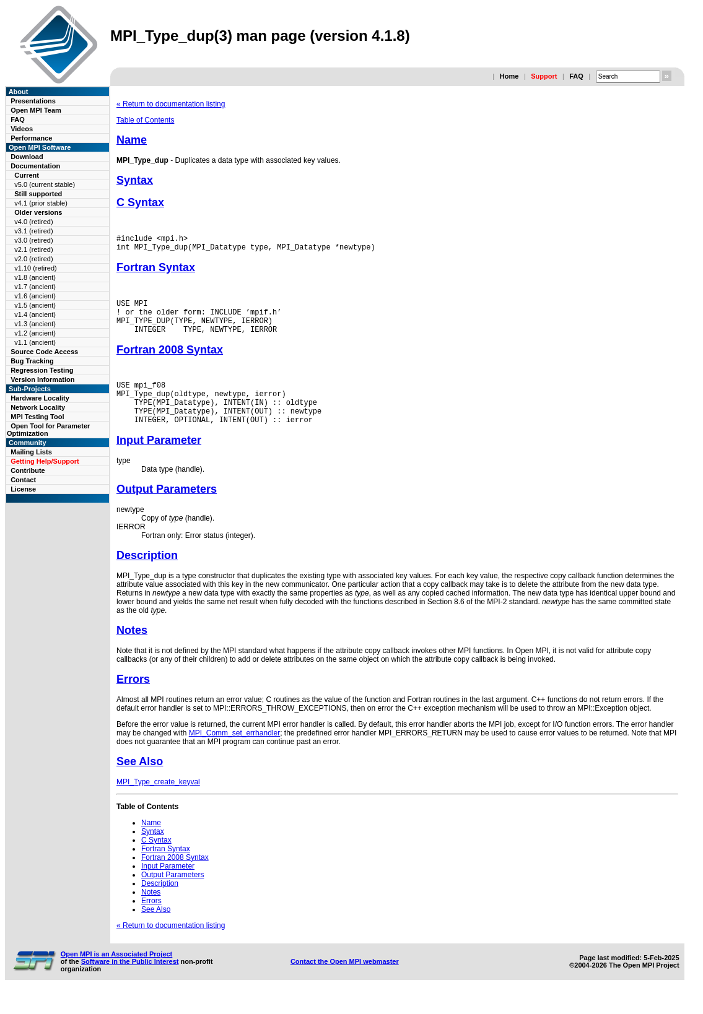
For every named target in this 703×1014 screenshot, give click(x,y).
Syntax (134, 180)
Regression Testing (42, 370)
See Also (139, 782)
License (23, 489)
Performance (31, 138)
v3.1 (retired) (33, 231)
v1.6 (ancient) (35, 296)
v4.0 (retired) (33, 221)
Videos (22, 128)
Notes (131, 650)
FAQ (576, 76)
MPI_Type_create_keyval (158, 802)
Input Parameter (158, 460)
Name (131, 140)
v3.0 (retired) (33, 240)
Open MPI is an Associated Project (117, 974)
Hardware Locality (40, 398)
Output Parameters (166, 509)
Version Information (42, 379)
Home (509, 76)
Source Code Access (44, 351)
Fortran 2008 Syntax (169, 361)
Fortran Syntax (155, 271)
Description (147, 576)
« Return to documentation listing (170, 104)
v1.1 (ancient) (35, 342)
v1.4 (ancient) (35, 314)
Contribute (28, 470)
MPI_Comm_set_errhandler (234, 753)
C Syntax (140, 202)
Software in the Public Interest (130, 982)
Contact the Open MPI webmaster (344, 982)
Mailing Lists (31, 452)
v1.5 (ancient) (35, 305)
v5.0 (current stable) (44, 184)
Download (27, 156)
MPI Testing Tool (37, 416)
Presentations (33, 101)
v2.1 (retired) (33, 249)
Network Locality (38, 407)
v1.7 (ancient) (35, 286)
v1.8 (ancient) (35, 277)
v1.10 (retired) (35, 268)
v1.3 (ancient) (35, 323)
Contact (23, 479)
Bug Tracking (32, 361)
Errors (133, 699)
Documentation (35, 166)
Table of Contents (145, 120)
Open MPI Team (36, 110)
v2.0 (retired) (33, 258)
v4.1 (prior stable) (41, 203)
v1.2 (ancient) (35, 333)
